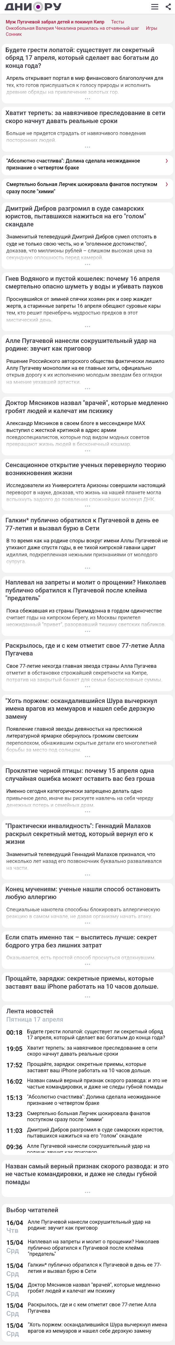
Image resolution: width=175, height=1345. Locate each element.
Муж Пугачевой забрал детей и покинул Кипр (55, 22)
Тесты (117, 22)
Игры (152, 28)
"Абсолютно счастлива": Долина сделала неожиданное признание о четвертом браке (73, 164)
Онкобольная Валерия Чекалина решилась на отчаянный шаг (72, 28)
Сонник (14, 34)
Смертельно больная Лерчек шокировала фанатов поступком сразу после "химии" (81, 187)
